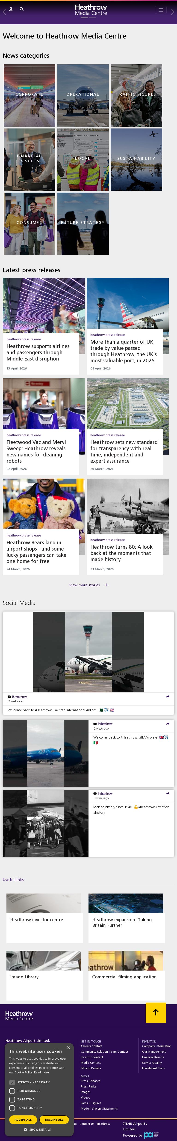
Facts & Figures (91, 1103)
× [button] (68, 1048)
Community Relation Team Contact (104, 1052)
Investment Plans (153, 1068)
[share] (167, 697)
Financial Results (153, 1057)
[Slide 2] (92, 18)
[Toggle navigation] (161, 10)
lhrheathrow (19, 697)
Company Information (156, 1046)
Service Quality (152, 1063)
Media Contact (91, 1063)
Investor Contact (92, 1057)
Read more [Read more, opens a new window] (41, 1072)
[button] (11, 9)
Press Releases (90, 1081)
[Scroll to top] (156, 1013)
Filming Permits (91, 1068)
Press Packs (88, 1086)
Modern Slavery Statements (99, 1109)
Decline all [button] (54, 1120)
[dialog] (39, 1089)
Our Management (154, 1052)
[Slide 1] (84, 18)
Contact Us (87, 1124)
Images (86, 1092)
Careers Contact (91, 1046)
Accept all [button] (23, 1120)
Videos (85, 1097)
